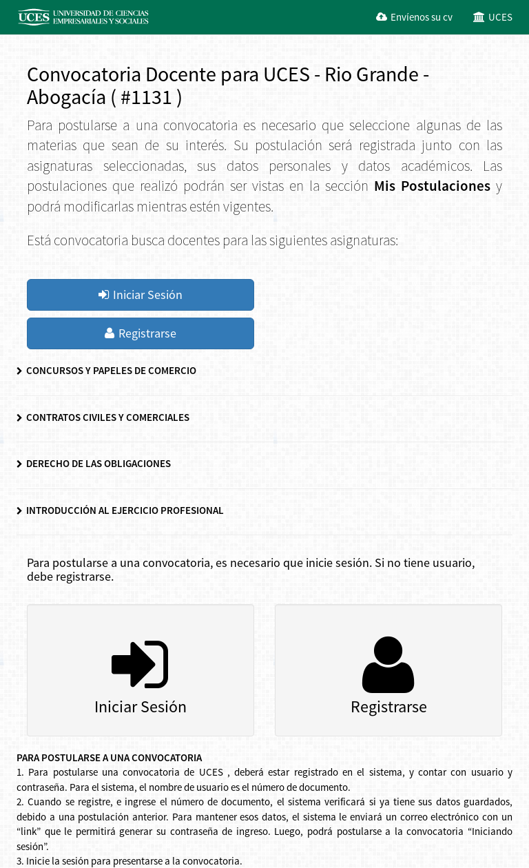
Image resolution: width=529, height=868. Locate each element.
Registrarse (140, 333)
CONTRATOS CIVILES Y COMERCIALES (103, 417)
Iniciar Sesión (140, 294)
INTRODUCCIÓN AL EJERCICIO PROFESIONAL (120, 510)
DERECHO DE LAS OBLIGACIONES (94, 463)
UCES (492, 16)
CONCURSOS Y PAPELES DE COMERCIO (106, 370)
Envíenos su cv (414, 16)
